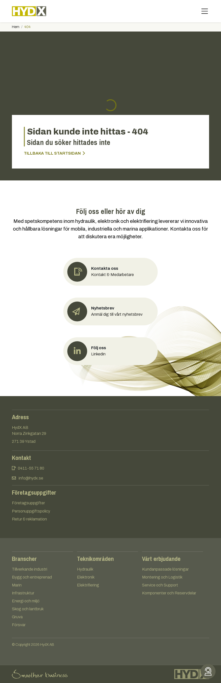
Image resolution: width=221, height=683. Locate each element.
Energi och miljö (25, 601)
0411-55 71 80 (31, 468)
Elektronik (86, 577)
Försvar (19, 625)
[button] (110, 311)
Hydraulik (85, 569)
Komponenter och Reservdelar (169, 593)
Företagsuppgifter (28, 503)
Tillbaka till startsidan (54, 153)
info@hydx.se (31, 478)
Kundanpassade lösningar (165, 569)
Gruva (17, 617)
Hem (15, 27)
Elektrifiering (88, 585)
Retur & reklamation (29, 519)
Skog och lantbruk (28, 609)
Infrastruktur (23, 593)
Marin (17, 585)
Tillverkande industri (29, 569)
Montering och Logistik (162, 577)
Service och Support (160, 585)
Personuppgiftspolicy (31, 511)
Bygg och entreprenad (32, 577)
